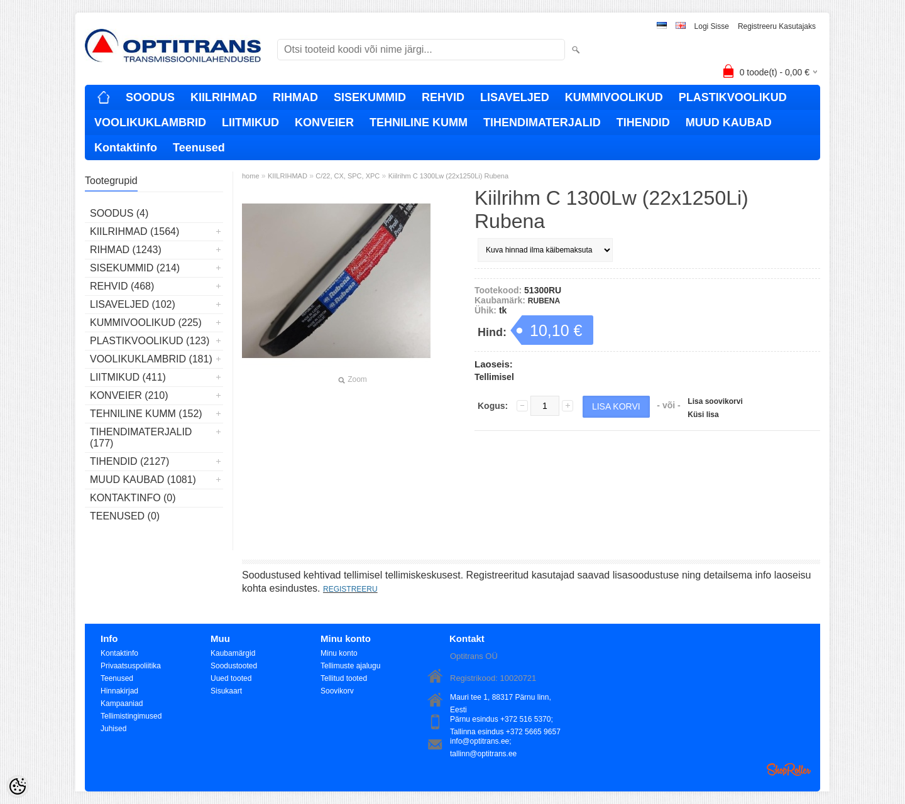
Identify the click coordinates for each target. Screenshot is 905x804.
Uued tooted (231, 678)
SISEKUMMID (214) (135, 268)
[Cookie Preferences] (17, 786)
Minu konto (339, 653)
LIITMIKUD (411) (128, 377)
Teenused (199, 147)
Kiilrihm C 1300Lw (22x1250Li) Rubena (448, 176)
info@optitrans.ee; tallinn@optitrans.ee (483, 742)
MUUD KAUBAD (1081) (143, 479)
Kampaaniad (122, 703)
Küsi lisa (703, 414)
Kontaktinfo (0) (133, 497)
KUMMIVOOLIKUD (614, 97)
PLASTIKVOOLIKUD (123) (149, 340)
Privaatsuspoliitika (131, 665)
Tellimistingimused (131, 716)
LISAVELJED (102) (132, 304)
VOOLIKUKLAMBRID (150, 122)
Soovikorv (337, 691)
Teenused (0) (125, 516)
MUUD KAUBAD (729, 122)
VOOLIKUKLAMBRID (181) (151, 359)
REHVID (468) (122, 286)
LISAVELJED (514, 97)
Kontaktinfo (125, 147)
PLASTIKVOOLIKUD (733, 97)
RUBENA (544, 300)
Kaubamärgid (233, 653)
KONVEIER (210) (129, 395)
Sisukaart (226, 691)
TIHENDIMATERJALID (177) (141, 437)
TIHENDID (643, 122)
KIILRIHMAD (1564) (134, 231)
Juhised (113, 728)
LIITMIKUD (250, 122)
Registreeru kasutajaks (777, 26)
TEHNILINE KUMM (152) (146, 413)
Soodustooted (234, 665)
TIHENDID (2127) (129, 461)
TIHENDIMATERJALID (542, 122)
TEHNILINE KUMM (419, 122)
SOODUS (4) (119, 213)
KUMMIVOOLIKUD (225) (146, 322)
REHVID (443, 97)
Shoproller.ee (789, 769)
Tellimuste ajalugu (350, 665)
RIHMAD (295, 97)
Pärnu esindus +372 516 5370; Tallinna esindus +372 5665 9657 (505, 720)
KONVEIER (324, 122)
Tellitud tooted (344, 678)
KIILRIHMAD (223, 97)
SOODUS (150, 97)
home (251, 176)
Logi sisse (711, 26)
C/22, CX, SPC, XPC (347, 176)
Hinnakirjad (119, 691)
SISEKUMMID (370, 97)
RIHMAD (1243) (126, 249)
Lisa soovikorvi (715, 401)
